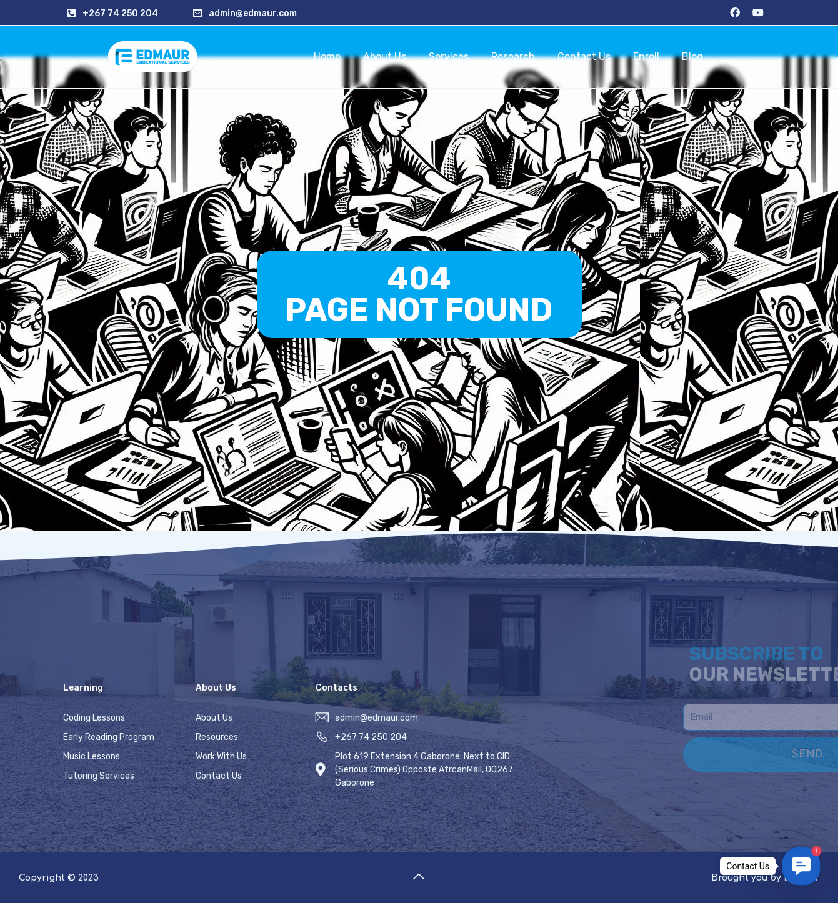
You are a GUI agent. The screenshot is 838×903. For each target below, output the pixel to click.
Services (449, 56)
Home (327, 56)
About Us (384, 56)
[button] (800, 865)
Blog (692, 56)
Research (513, 56)
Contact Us (584, 56)
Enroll (646, 56)
